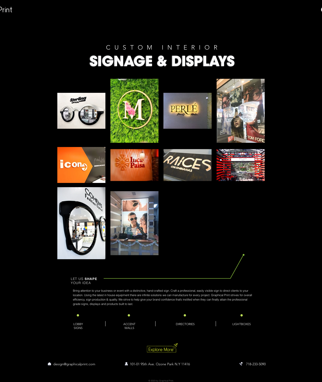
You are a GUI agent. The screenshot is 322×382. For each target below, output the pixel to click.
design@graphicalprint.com (74, 364)
